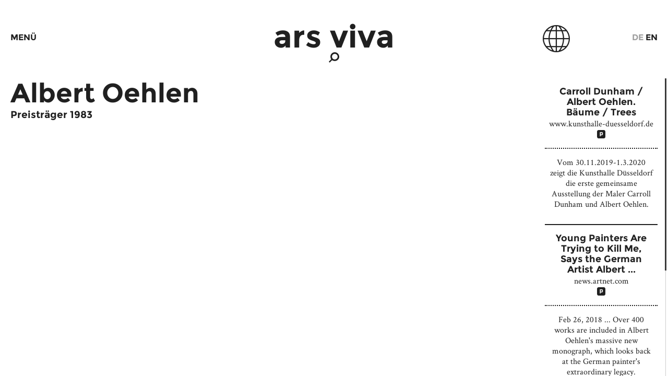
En (652, 37)
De (637, 37)
